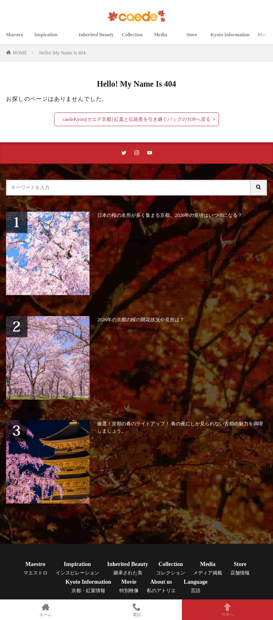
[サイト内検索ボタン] (259, 188)
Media (166, 39)
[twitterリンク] (123, 153)
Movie (129, 586)
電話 (136, 610)
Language (196, 586)
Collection (134, 39)
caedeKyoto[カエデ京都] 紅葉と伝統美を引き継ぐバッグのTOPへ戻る (136, 119)
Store (194, 39)
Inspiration (52, 39)
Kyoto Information (230, 39)
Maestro (16, 39)
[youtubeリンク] (149, 153)
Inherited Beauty (96, 39)
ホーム (45, 610)
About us (161, 586)
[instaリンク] (136, 153)
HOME (20, 53)
